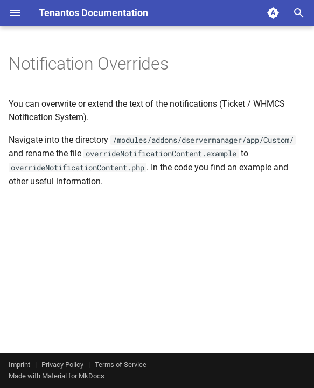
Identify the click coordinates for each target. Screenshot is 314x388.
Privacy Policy (62, 365)
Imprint (19, 365)
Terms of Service (120, 365)
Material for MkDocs (73, 376)
